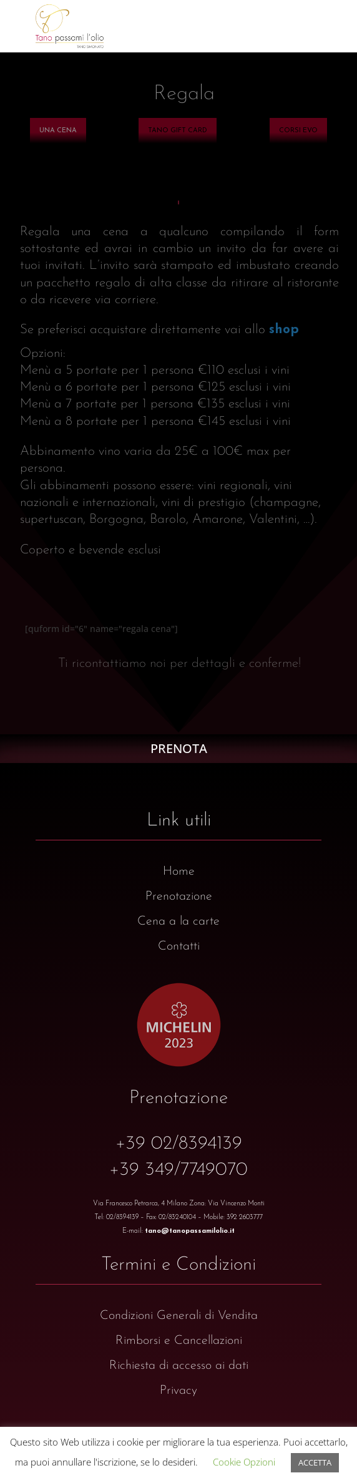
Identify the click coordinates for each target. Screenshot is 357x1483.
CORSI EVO (298, 130)
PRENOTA (178, 748)
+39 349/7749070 (178, 1170)
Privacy (178, 1390)
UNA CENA (58, 130)
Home (179, 871)
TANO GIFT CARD (177, 130)
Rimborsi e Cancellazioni (178, 1341)
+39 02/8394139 (178, 1144)
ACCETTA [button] (314, 1462)
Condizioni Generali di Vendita (179, 1316)
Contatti (179, 946)
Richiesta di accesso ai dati (178, 1365)
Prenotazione (178, 896)
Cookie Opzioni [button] (244, 1462)
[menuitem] (58, 130)
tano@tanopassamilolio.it (190, 1231)
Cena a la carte (178, 921)
